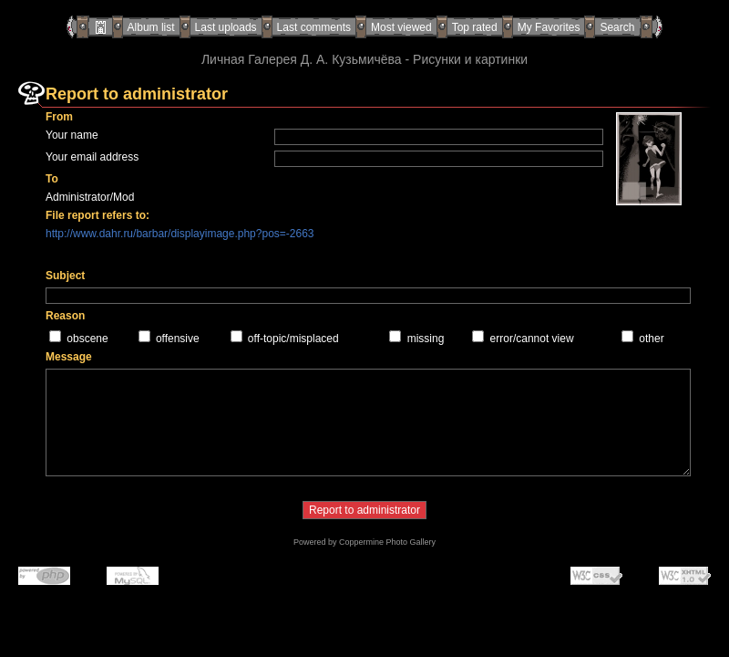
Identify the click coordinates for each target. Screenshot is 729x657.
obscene (87, 338)
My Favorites (549, 27)
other (651, 338)
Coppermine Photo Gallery (387, 542)
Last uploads (226, 27)
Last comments (314, 27)
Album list (151, 27)
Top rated (475, 27)
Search (617, 27)
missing (426, 338)
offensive (178, 338)
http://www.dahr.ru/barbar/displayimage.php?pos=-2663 (180, 233)
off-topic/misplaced (293, 338)
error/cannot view (532, 338)
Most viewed (401, 27)
